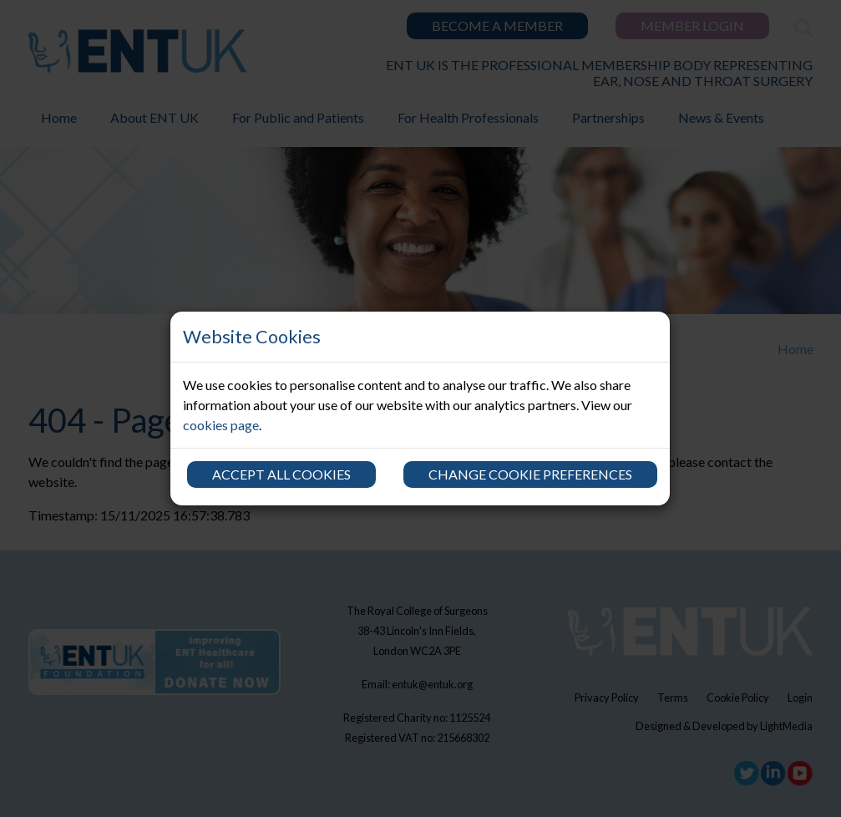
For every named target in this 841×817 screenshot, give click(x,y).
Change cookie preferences (530, 474)
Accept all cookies (281, 474)
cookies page (221, 425)
